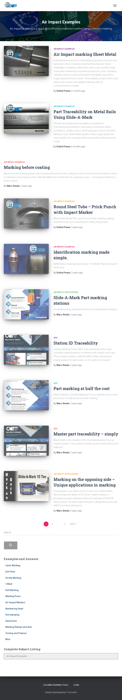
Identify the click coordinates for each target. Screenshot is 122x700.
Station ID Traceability (76, 343)
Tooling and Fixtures (16, 633)
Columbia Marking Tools (55, 685)
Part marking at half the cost (82, 388)
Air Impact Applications (66, 292)
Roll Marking (12, 590)
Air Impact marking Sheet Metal (85, 54)
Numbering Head (14, 608)
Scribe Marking (13, 578)
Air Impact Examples (64, 49)
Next (72, 524)
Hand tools (11, 621)
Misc (7, 639)
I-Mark (8, 584)
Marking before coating (27, 167)
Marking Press (13, 596)
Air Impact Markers (15, 602)
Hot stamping (12, 614)
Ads (56, 338)
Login (76, 685)
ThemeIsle (72, 692)
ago (78, 91)
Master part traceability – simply (86, 434)
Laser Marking (12, 565)
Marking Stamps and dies (18, 627)
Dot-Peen (10, 571)
